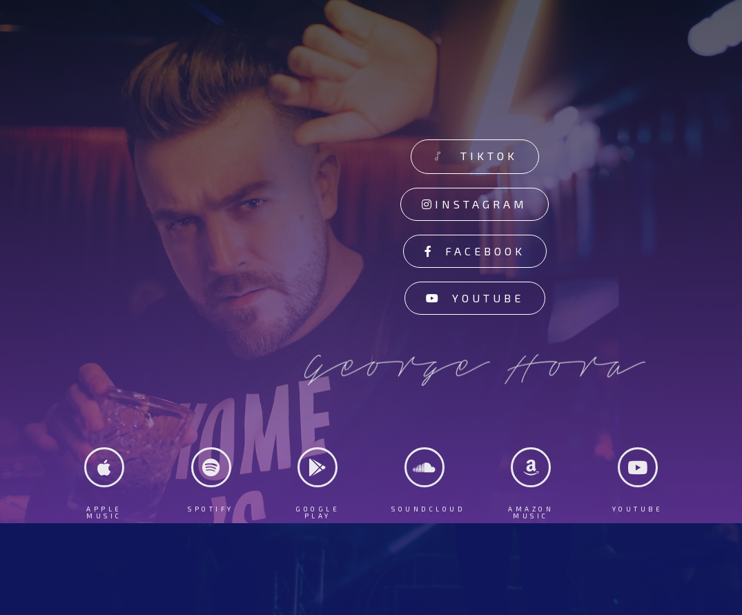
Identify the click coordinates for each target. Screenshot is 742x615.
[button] (475, 156)
